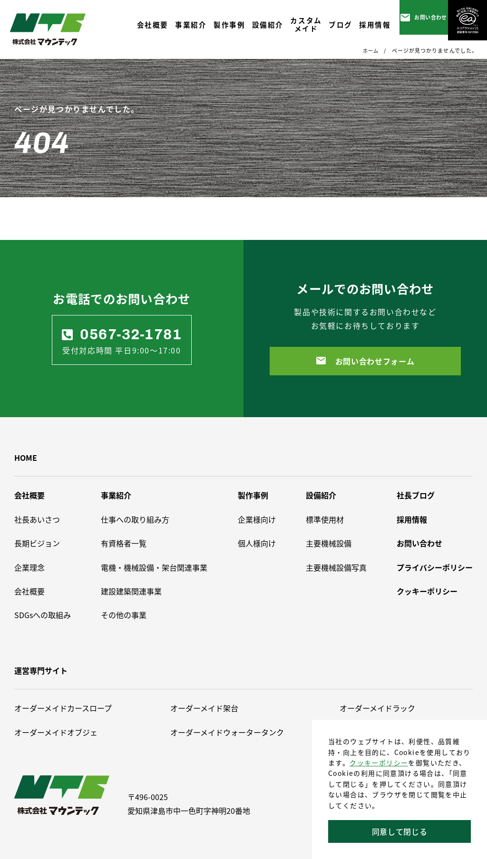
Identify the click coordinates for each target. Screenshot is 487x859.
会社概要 (29, 495)
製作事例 (253, 495)
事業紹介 (116, 495)
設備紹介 (321, 495)
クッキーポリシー (379, 762)
